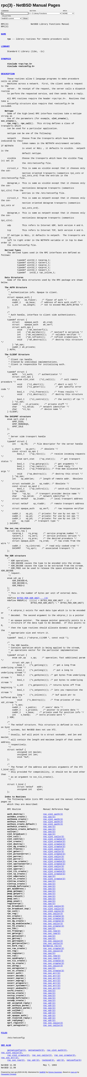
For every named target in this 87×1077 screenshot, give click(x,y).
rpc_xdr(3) (49, 1003)
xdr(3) (60, 1060)
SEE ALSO (6, 1045)
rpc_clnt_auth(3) (53, 814)
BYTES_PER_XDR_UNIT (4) (32, 598)
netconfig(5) (74, 1060)
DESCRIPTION (8, 74)
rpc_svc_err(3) (51, 973)
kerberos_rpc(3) (52, 946)
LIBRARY (5, 46)
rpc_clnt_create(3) (54, 839)
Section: (33, 11)
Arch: (66, 11)
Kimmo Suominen (55, 1072)
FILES (4, 1033)
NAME (3, 34)
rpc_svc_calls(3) (53, 913)
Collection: (6, 16)
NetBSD (42, 1072)
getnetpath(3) (36, 1050)
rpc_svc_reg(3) (51, 931)
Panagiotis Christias (8, 1074)
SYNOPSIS (6, 58)
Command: (5, 11)
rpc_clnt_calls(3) (53, 836)
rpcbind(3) (48, 1060)
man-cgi (74, 1072)
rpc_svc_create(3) (53, 916)
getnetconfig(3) (16, 1050)
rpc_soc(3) (49, 816)
